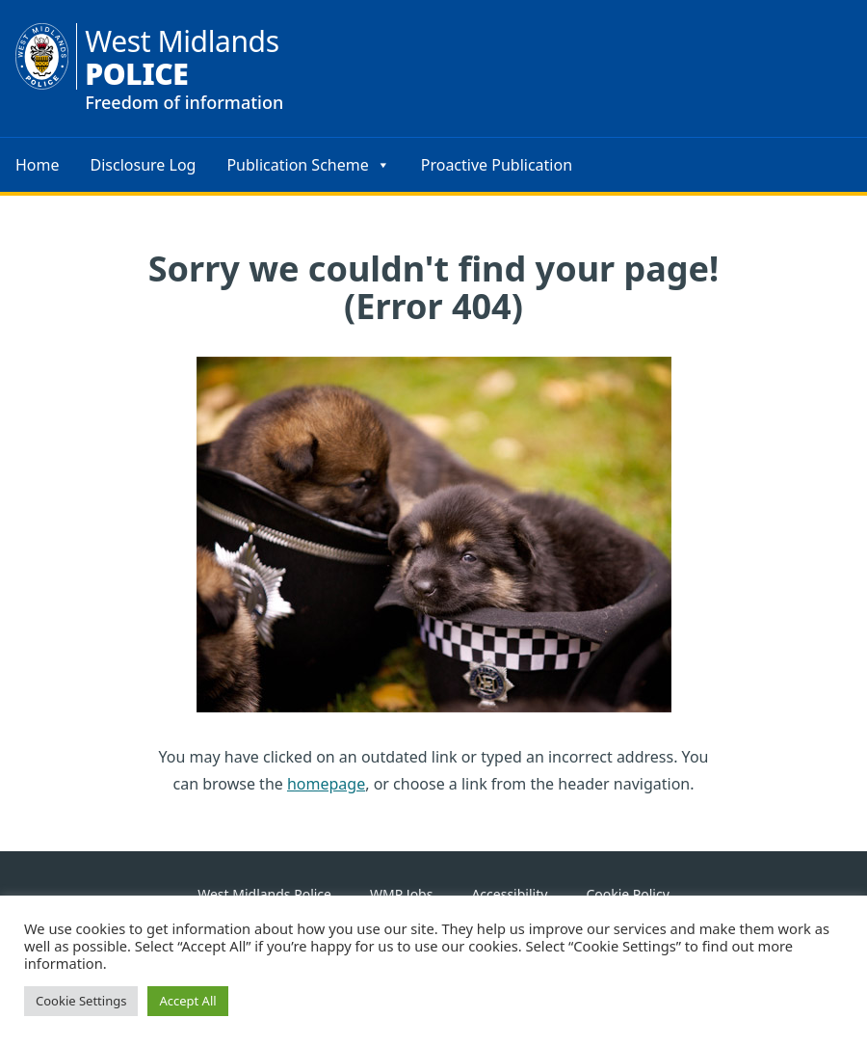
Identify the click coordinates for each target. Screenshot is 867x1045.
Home (37, 164)
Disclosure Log (144, 164)
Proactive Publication (496, 164)
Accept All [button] (187, 1000)
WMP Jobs (401, 894)
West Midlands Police (264, 894)
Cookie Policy (627, 894)
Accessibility (509, 894)
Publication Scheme (307, 164)
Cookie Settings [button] (81, 1000)
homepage (326, 783)
